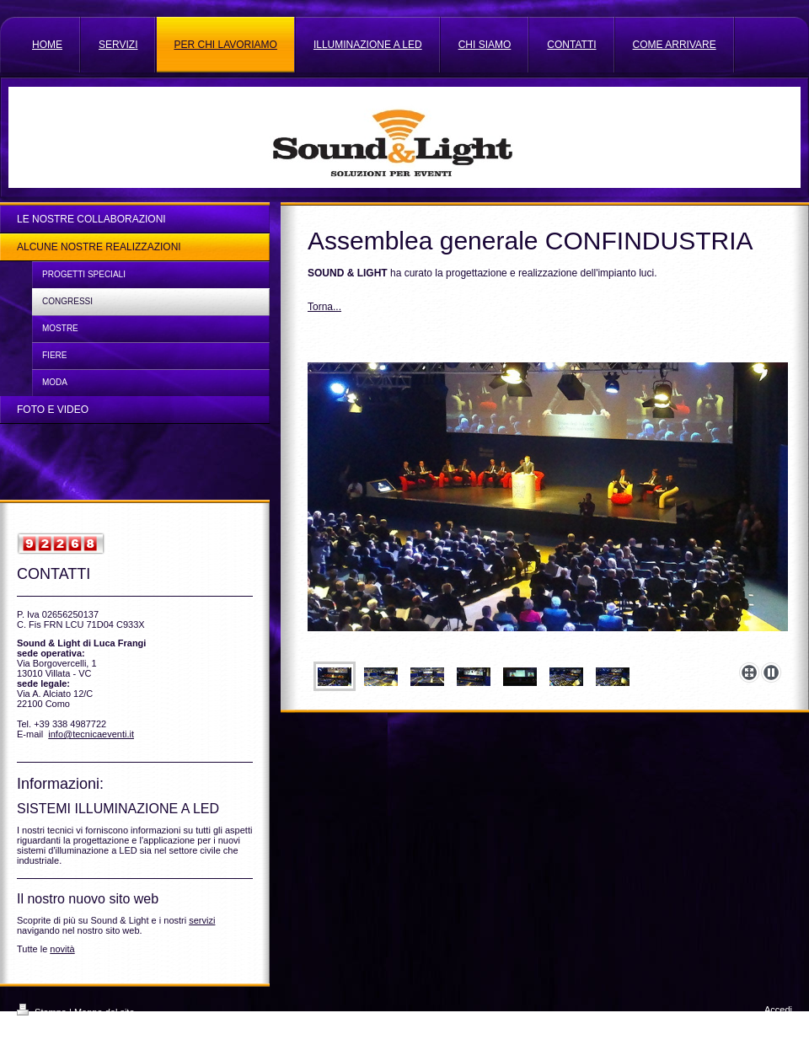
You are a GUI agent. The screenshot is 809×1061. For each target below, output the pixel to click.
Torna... (324, 307)
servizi (202, 920)
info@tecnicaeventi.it (91, 734)
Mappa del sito (104, 1012)
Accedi (778, 1010)
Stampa (43, 1012)
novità (62, 949)
